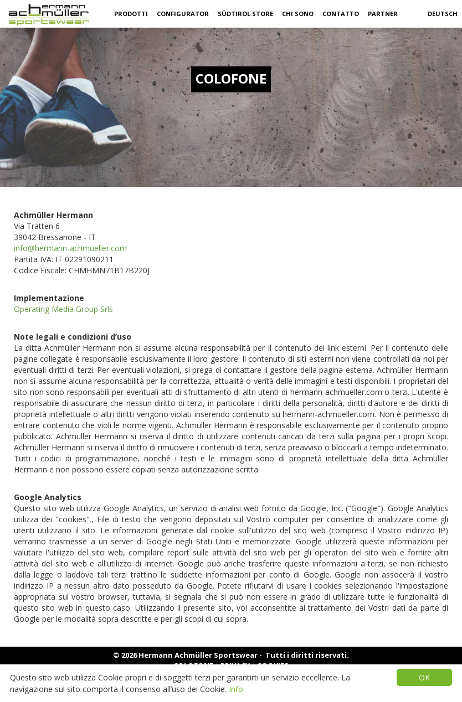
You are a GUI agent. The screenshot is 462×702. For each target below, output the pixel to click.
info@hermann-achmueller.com (70, 248)
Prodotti (131, 13)
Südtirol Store (245, 13)
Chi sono (298, 13)
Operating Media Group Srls (63, 309)
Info (236, 689)
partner (383, 13)
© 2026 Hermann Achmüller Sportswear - (188, 655)
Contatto (340, 13)
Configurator (183, 13)
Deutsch (443, 13)
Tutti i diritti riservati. (307, 655)
